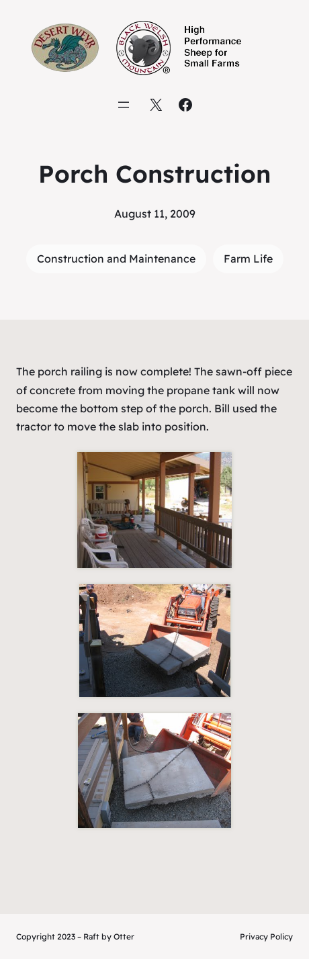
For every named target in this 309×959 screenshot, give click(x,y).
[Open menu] (124, 105)
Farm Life (248, 258)
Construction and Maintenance (116, 258)
